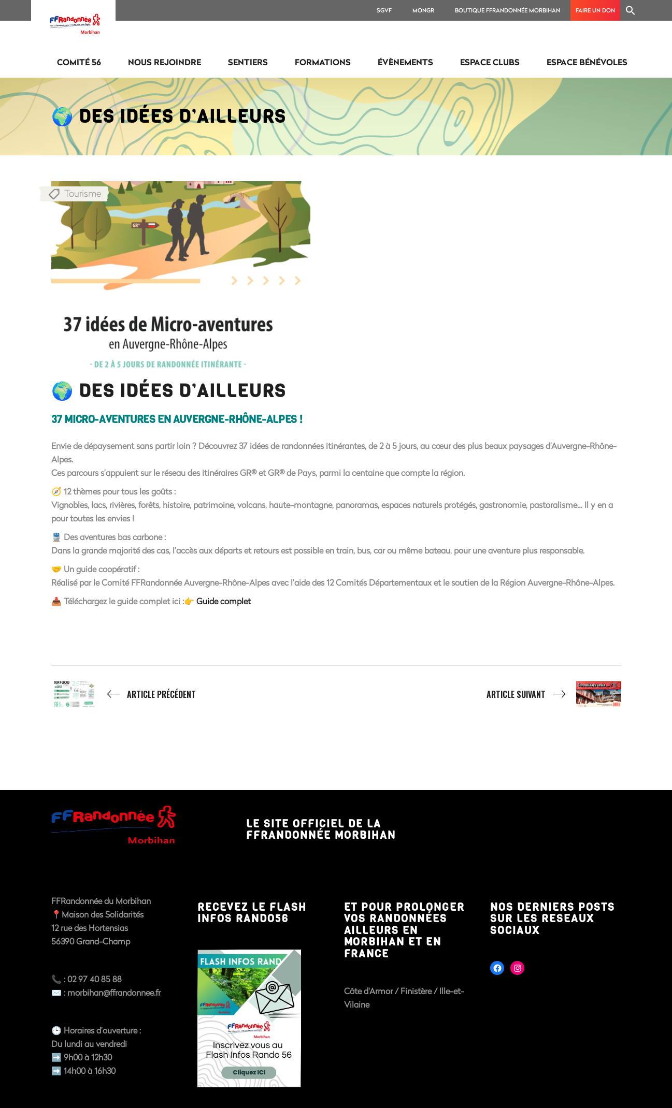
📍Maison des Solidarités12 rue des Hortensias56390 (97, 927)
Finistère (417, 990)
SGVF (384, 10)
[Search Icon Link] (630, 10)
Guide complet (222, 600)
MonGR (423, 10)
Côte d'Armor (368, 990)
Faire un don (595, 10)
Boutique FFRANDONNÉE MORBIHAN (507, 10)
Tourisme (82, 193)
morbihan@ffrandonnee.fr (114, 992)
